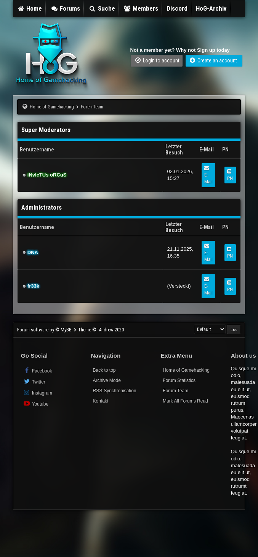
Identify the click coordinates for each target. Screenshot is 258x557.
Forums (65, 8)
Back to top (104, 370)
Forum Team (175, 390)
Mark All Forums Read (185, 401)
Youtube (35, 403)
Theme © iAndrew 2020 (101, 330)
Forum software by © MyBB (45, 330)
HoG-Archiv (211, 8)
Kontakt (100, 401)
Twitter (34, 381)
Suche (101, 8)
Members (141, 8)
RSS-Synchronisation (114, 390)
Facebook (37, 370)
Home (29, 8)
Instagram (37, 392)
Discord (177, 8)
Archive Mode (106, 380)
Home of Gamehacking (52, 107)
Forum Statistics (179, 380)
